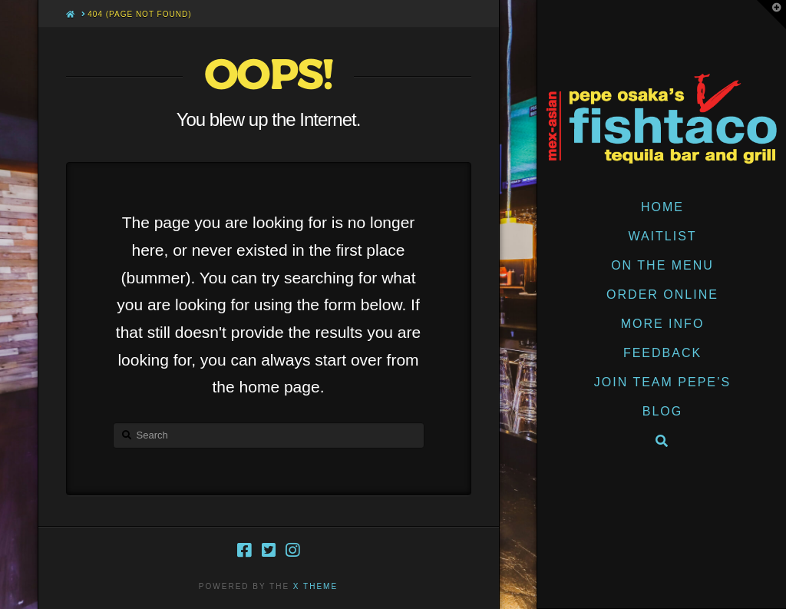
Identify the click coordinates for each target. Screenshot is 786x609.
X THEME (315, 586)
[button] (771, 14)
